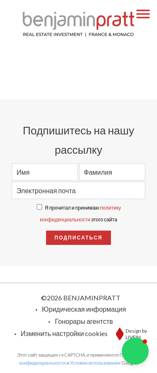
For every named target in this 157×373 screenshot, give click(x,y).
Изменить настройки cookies (64, 333)
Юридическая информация (84, 309)
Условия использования (95, 362)
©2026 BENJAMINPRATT (81, 298)
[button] (135, 351)
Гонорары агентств (84, 321)
